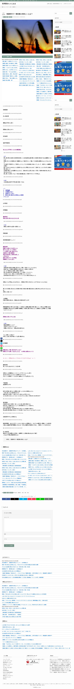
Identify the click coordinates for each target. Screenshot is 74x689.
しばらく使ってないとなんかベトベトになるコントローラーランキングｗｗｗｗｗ (44, 450)
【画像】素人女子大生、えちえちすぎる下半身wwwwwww (47, 89)
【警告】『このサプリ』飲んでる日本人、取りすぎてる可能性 (14, 67)
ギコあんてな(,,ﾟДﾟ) (7, 667)
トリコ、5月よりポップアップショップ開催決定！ (29, 81)
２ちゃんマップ (6, 673)
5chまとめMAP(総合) (8, 672)
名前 (5, 534)
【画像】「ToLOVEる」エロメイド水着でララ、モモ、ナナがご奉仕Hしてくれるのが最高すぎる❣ (21, 644)
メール (5, 539)
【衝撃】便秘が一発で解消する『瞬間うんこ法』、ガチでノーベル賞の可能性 (17, 63)
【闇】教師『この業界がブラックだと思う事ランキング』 (13, 61)
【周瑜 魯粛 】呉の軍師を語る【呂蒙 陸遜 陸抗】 (29, 64)
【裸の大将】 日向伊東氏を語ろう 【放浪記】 (45, 66)
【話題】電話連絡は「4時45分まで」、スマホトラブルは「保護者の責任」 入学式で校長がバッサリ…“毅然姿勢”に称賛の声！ (27, 573)
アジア (5, 492)
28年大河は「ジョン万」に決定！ (25, 62)
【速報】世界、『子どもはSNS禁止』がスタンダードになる (14, 71)
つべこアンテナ (6, 659)
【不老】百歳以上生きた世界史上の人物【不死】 (45, 68)
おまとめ (5, 669)
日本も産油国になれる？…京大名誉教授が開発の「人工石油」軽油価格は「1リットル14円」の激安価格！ (23, 577)
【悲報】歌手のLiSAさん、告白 (25, 68)
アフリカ (68, 683)
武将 (25, 492)
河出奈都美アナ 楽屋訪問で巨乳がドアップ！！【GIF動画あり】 (15, 450)
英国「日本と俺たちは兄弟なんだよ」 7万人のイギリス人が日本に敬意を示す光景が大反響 (20, 452)
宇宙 (31, 685)
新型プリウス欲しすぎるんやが (25, 74)
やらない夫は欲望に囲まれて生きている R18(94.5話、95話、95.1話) (16, 455)
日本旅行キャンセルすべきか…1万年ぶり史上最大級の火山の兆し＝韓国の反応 (43, 477)
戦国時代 (11, 492)
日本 (8, 492)
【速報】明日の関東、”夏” (7, 80)
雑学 (17, 683)
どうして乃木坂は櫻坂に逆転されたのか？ (10, 602)
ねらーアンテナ (6, 665)
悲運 (16, 492)
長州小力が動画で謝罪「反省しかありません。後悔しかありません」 (32, 85)
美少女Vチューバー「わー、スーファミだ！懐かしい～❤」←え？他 (49, 95)
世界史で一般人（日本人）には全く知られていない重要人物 (31, 59)
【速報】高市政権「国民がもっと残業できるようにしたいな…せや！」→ (16, 76)
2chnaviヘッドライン (8, 664)
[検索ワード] (63, 13)
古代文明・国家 (31, 683)
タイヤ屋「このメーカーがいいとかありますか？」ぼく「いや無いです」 (33, 72)
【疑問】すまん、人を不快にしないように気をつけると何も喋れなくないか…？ (18, 69)
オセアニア (64, 683)
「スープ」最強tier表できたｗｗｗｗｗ (44, 83)
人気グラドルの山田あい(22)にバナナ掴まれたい (11, 480)
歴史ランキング (29, 664)
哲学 (43, 685)
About (8, 683)
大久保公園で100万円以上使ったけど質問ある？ (28, 76)
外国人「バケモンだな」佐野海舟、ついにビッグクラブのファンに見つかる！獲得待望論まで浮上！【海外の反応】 (51, 455)
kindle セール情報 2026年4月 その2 (35, 452)
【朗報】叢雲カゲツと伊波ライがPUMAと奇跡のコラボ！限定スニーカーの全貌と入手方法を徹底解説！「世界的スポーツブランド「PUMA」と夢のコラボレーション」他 (36, 648)
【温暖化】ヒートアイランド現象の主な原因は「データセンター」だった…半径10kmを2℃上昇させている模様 (24, 604)
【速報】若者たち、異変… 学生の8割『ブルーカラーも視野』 (14, 73)
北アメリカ (53, 683)
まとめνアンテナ (7, 677)
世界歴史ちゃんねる (9, 3)
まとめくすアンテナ (7, 660)
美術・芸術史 (37, 683)
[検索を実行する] (70, 13)
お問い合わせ (12, 683)
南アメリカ (58, 683)
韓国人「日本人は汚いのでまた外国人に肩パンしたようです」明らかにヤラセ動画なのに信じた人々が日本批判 (24, 459)
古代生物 (25, 683)
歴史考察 (21, 683)
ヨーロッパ (47, 683)
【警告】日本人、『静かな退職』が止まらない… (11, 78)
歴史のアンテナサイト (8, 675)
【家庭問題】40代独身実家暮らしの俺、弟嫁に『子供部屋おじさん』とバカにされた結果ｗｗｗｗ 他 (22, 484)
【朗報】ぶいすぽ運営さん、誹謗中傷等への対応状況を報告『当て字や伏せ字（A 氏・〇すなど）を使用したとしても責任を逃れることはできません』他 (32, 646)
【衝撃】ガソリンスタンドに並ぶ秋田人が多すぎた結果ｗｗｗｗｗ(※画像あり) (52, 81)
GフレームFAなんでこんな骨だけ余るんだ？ (28, 70)
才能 (22, 492)
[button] (6, 499)
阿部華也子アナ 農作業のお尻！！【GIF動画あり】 (12, 457)
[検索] (71, 0)
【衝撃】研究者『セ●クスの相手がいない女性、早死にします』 (14, 65)
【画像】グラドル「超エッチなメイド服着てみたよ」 (46, 87)
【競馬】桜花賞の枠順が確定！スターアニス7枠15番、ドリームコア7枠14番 (17, 486)
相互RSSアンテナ (7, 662)
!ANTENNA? (6, 670)
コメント (6, 517)
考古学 (34, 685)
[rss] (69, 0)
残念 (28, 492)
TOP (4, 683)
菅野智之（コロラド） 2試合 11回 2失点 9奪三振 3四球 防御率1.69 (15, 482)
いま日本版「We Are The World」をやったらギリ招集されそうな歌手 (33, 66)
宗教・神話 (39, 685)
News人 (5, 678)
